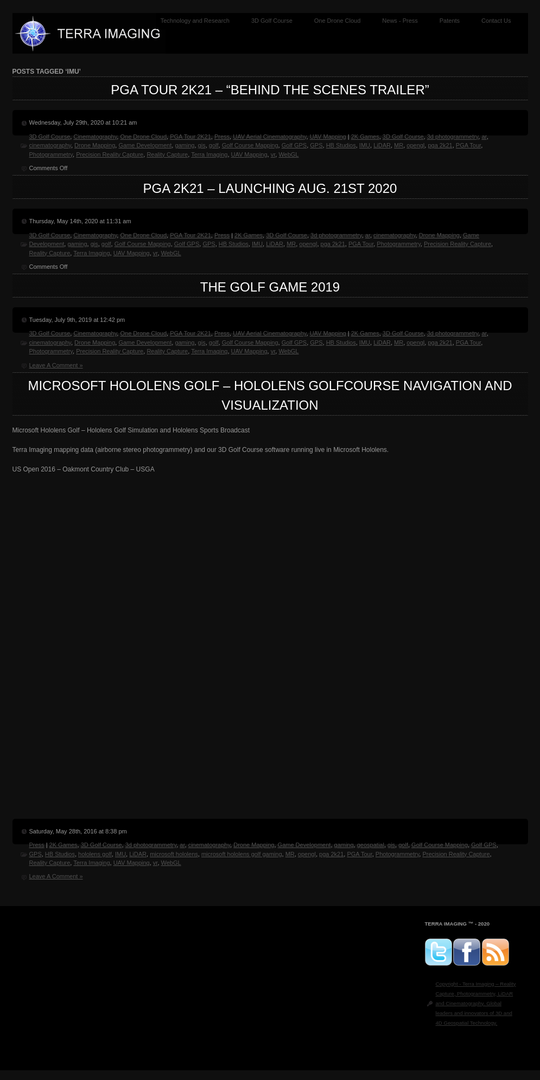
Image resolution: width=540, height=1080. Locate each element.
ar (483, 136)
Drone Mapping (94, 145)
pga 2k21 (440, 145)
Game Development (144, 145)
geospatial (370, 845)
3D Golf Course (272, 20)
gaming (184, 145)
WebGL (288, 154)
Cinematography (95, 136)
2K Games (365, 136)
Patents (450, 20)
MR (398, 145)
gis (202, 145)
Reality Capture (167, 154)
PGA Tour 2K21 (190, 136)
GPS (316, 145)
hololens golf (95, 854)
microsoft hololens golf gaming (241, 854)
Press (222, 136)
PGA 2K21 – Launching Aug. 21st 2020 (270, 188)
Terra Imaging (209, 154)
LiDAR (382, 145)
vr (273, 154)
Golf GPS (294, 145)
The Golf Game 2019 (270, 287)
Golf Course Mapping (250, 145)
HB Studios (341, 145)
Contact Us (496, 20)
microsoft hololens (174, 854)
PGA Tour (468, 145)
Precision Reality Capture (109, 154)
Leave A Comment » (56, 365)
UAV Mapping (328, 136)
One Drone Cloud (337, 20)
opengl (415, 145)
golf (214, 145)
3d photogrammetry (453, 136)
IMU (364, 145)
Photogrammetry (51, 154)
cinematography (50, 145)
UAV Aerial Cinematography (269, 136)
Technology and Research (195, 20)
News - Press (399, 20)
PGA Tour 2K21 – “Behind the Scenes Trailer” (270, 89)
